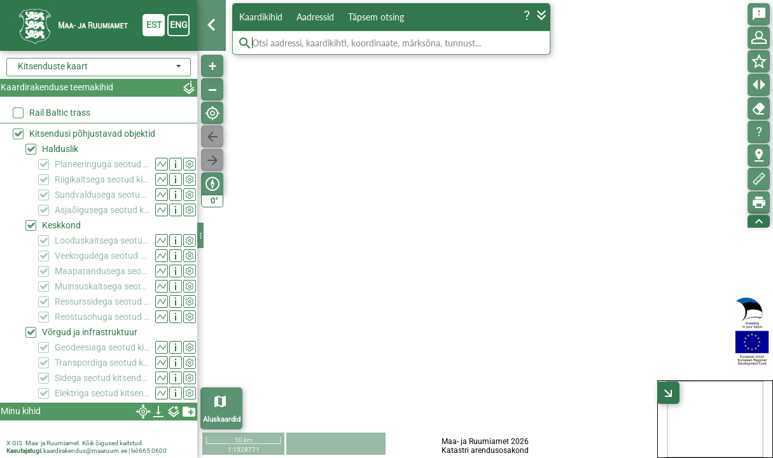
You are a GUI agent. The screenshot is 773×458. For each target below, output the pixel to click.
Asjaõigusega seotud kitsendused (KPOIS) (102, 210)
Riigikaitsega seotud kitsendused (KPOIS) (102, 179)
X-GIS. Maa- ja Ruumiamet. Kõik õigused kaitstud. (75, 443)
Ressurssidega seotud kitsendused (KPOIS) (102, 301)
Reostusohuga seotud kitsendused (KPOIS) (102, 317)
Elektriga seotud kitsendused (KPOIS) (102, 393)
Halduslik (60, 149)
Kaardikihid (260, 16)
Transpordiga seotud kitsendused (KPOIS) (102, 362)
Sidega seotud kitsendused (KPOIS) (102, 378)
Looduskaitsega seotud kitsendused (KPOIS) (102, 240)
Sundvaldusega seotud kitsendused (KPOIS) (102, 195)
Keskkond (61, 225)
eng (179, 25)
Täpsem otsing (376, 16)
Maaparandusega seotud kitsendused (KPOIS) (102, 271)
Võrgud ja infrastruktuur (89, 332)
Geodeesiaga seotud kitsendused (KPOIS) (102, 347)
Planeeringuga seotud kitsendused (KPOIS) (102, 164)
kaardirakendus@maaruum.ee (85, 450)
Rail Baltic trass (59, 113)
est (154, 25)
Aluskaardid (221, 419)
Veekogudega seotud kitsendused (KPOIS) (102, 256)
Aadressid (315, 16)
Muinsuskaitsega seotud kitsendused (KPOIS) (102, 286)
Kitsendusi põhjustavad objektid (92, 133)
